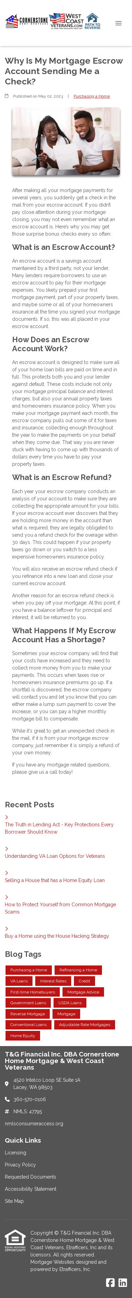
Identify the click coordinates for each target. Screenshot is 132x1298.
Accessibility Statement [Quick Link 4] (30, 1189)
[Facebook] (110, 1283)
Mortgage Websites (53, 1262)
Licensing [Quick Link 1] (15, 1152)
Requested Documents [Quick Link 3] (30, 1177)
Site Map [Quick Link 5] (14, 1201)
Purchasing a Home (92, 96)
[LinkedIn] (123, 1283)
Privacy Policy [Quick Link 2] (20, 1165)
